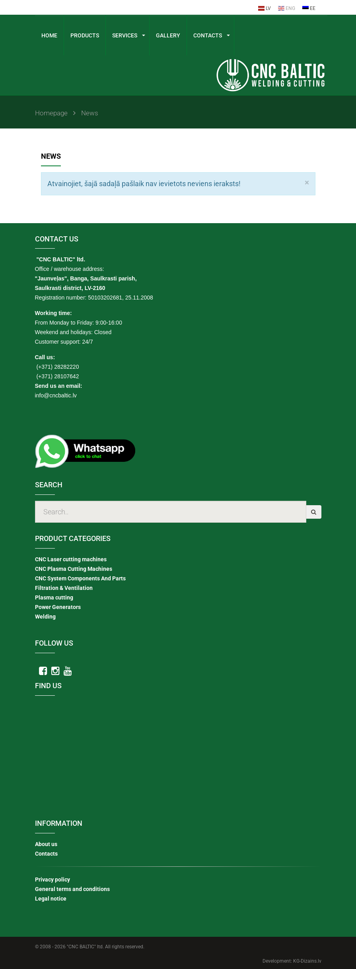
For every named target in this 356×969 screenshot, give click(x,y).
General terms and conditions (72, 888)
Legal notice (50, 898)
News (92, 113)
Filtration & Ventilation (64, 587)
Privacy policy (52, 879)
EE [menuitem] (308, 8)
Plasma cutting (54, 597)
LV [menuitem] (264, 8)
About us (46, 844)
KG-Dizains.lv (307, 960)
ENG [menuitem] (286, 8)
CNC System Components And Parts (80, 578)
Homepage (56, 113)
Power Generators (58, 606)
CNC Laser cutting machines (71, 559)
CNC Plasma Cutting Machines (73, 568)
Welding (45, 616)
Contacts (46, 853)
